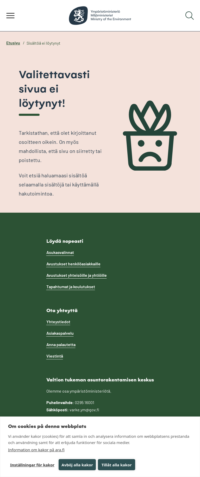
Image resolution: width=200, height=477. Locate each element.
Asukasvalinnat (60, 252)
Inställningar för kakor (32, 464)
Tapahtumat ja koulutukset (70, 286)
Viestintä (54, 355)
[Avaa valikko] (10, 15)
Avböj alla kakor (77, 464)
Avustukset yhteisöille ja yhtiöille (76, 275)
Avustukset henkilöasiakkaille (73, 263)
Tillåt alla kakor (117, 464)
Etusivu (13, 42)
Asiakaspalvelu (60, 333)
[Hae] (189, 15)
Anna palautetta (61, 344)
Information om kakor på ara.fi (36, 449)
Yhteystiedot (58, 321)
